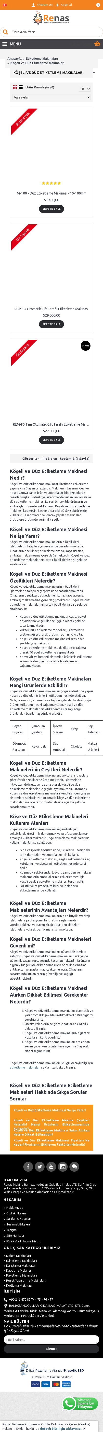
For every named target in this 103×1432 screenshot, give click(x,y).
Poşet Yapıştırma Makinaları (25, 1280)
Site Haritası (14, 1236)
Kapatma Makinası (18, 1270)
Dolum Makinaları (17, 1255)
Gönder (51, 1349)
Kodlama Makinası (18, 1285)
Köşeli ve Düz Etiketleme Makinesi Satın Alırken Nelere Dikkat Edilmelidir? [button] (51, 1132)
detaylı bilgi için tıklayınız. (60, 1428)
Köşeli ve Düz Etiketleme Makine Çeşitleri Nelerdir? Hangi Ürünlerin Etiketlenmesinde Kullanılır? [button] (51, 1124)
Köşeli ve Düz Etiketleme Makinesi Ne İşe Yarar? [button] (49, 1110)
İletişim (10, 1230)
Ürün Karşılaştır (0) (40, 87)
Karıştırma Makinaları (20, 1265)
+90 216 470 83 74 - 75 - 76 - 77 (28, 1300)
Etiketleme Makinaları (20, 1260)
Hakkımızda (13, 1208)
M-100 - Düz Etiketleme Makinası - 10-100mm (51, 193)
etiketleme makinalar (25, 1067)
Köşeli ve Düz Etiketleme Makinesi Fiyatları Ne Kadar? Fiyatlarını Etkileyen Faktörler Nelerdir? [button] (51, 1142)
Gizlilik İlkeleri (15, 1213)
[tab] (51, 1109)
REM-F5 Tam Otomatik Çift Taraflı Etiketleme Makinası (52, 424)
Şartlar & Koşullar (17, 1219)
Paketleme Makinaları (20, 1275)
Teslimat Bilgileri (17, 1225)
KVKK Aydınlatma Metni (22, 1241)
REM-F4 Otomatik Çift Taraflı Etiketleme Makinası (51, 309)
